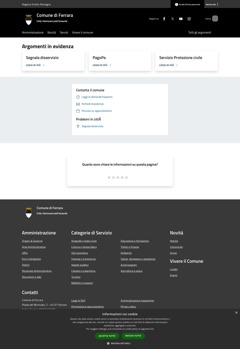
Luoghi (174, 269)
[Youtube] (176, 18)
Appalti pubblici (80, 265)
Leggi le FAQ (78, 301)
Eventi (173, 275)
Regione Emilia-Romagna (36, 4)
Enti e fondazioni (31, 259)
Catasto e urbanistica (83, 271)
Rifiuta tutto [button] (133, 335)
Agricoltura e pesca (131, 271)
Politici (26, 265)
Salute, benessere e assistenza (138, 259)
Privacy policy (128, 307)
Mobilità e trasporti (82, 283)
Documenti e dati (31, 277)
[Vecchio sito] (211, 4)
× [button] (236, 313)
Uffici (25, 253)
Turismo (75, 277)
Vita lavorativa (79, 253)
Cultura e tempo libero (84, 247)
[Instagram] (184, 18)
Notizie (174, 241)
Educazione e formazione (135, 241)
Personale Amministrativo (37, 271)
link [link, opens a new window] (152, 329)
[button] (120, 343)
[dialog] (120, 329)
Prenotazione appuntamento (87, 307)
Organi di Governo (32, 241)
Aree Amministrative (34, 247)
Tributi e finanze (130, 247)
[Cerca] (214, 18)
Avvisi (173, 253)
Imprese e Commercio (83, 259)
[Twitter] (167, 18)
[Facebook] (159, 18)
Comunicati (176, 247)
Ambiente (126, 253)
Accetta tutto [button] (107, 336)
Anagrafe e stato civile (84, 241)
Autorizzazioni (129, 265)
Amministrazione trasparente (137, 301)
